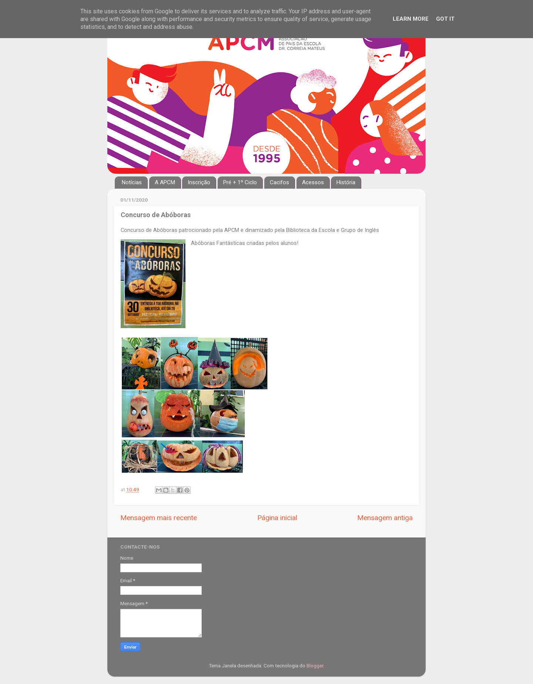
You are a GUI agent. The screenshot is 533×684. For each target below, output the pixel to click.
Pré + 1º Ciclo (240, 182)
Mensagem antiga (385, 517)
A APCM (165, 182)
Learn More (411, 19)
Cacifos (279, 182)
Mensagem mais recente (158, 517)
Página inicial (277, 517)
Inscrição (199, 182)
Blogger (314, 665)
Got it (445, 19)
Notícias (132, 182)
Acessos (313, 182)
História (345, 182)
